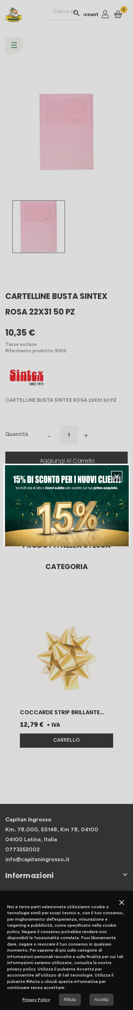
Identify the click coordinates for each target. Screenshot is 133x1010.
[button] (116, 476)
